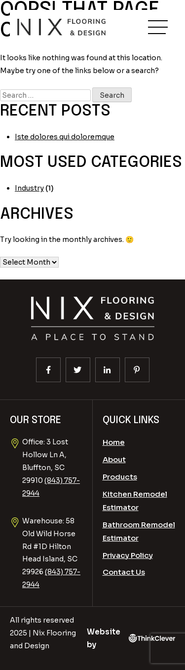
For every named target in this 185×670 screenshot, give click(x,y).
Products (120, 476)
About (114, 459)
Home (114, 442)
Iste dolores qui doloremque (64, 136)
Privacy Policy (128, 555)
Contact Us (124, 572)
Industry (29, 188)
